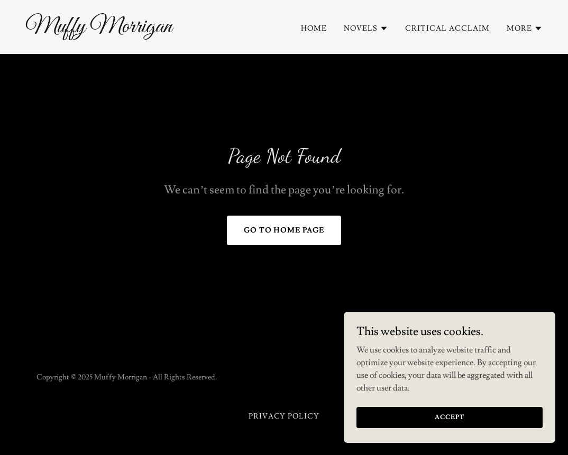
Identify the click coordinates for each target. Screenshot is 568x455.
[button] (366, 28)
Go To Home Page (284, 230)
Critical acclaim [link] (447, 28)
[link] (150, 29)
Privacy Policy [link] (284, 416)
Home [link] (314, 28)
